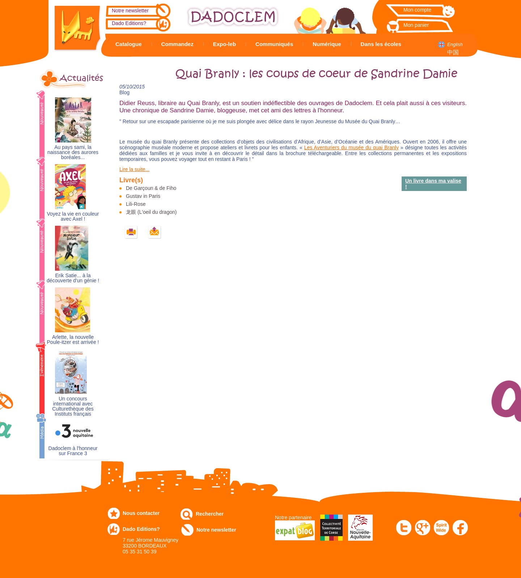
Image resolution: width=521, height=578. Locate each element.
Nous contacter (141, 513)
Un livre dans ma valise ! (433, 184)
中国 (453, 52)
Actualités (81, 78)
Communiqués (274, 44)
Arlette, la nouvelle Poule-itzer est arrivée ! (73, 339)
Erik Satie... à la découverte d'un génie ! (73, 278)
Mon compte (417, 10)
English (455, 44)
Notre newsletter (130, 10)
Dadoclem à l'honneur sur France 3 (73, 451)
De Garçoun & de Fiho (151, 188)
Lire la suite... (134, 169)
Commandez (177, 44)
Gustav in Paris (143, 196)
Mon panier (416, 25)
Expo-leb (224, 44)
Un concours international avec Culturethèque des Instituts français (72, 406)
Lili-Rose (135, 204)
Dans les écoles (381, 44)
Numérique (327, 44)
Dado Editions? (129, 23)
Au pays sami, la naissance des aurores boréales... (72, 152)
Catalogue (128, 44)
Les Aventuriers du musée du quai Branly (351, 147)
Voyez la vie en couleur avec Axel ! (73, 216)
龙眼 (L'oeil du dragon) (151, 212)
